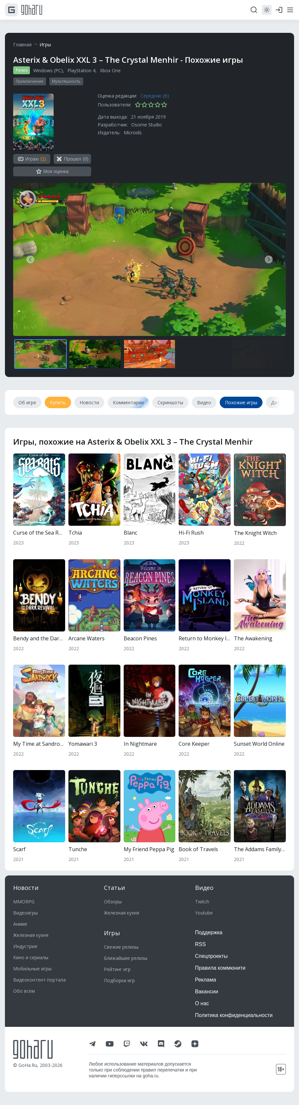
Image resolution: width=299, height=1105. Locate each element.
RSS (200, 944)
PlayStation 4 (81, 70)
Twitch (202, 901)
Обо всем (24, 991)
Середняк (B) (154, 96)
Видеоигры (25, 913)
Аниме (20, 924)
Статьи (114, 888)
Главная (22, 44)
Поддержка (208, 932)
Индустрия (25, 946)
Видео (204, 888)
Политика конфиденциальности (234, 1015)
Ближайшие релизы (125, 958)
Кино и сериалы (30, 957)
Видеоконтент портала (39, 980)
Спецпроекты (211, 956)
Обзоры (113, 901)
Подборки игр (119, 980)
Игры (45, 44)
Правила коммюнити (220, 968)
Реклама (205, 980)
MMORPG (24, 901)
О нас (202, 1003)
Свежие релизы (121, 947)
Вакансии (206, 991)
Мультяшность (66, 81)
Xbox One (110, 70)
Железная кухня (30, 935)
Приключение (29, 81)
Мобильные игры (32, 968)
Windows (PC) (48, 70)
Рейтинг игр (117, 969)
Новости (25, 888)
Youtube (204, 913)
